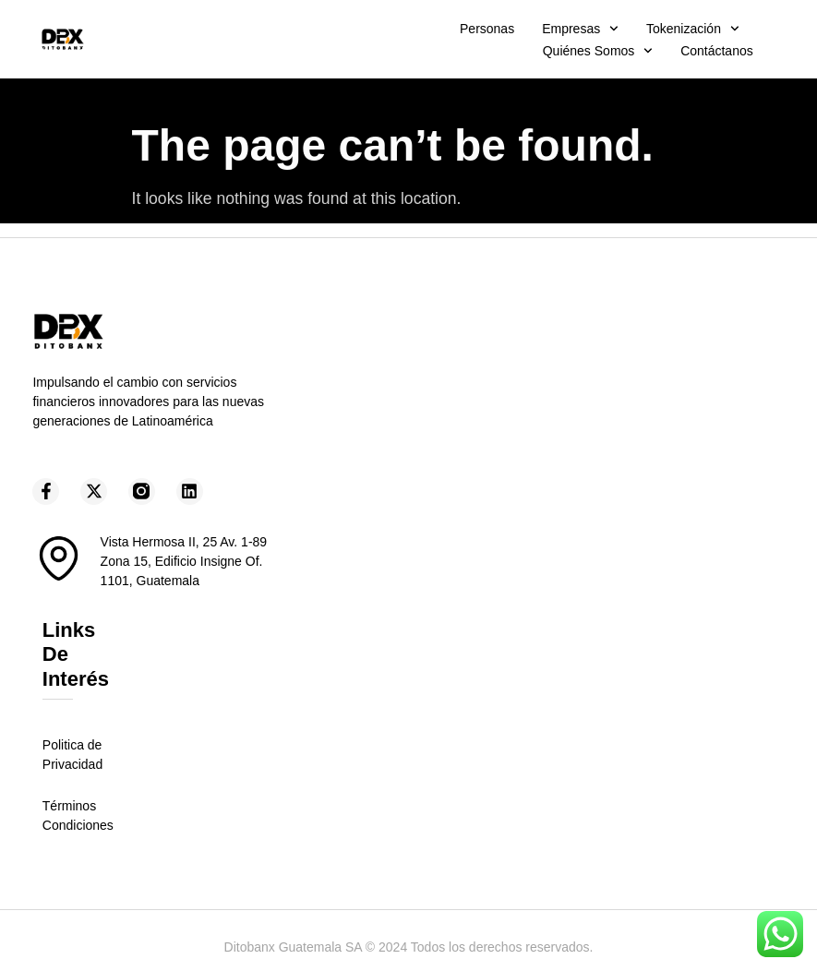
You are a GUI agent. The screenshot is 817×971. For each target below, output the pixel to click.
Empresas (580, 29)
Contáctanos (716, 50)
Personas (487, 28)
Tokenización (692, 29)
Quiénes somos (598, 51)
